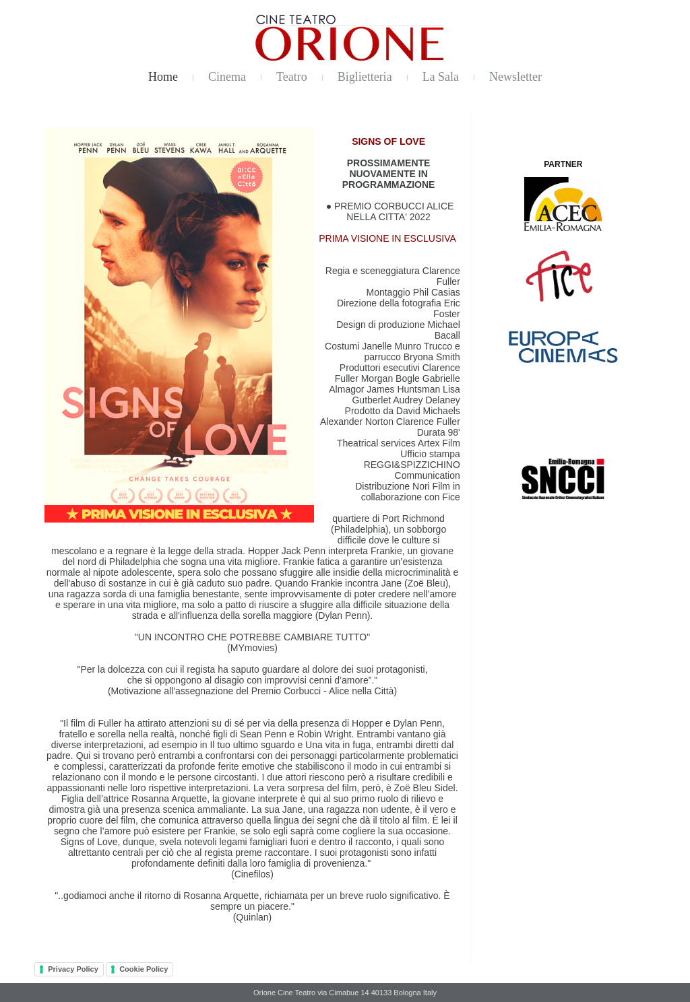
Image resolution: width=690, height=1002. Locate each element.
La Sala (440, 77)
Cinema (227, 77)
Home (163, 77)
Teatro (291, 77)
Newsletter (515, 77)
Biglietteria (365, 77)
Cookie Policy (143, 969)
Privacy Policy (73, 969)
